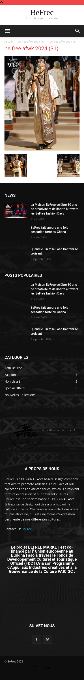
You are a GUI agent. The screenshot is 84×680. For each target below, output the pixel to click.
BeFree (27, 529)
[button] (77, 31)
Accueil (8, 42)
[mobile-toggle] (7, 31)
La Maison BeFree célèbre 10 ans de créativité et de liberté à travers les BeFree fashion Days (54, 209)
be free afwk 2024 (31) (31, 42)
